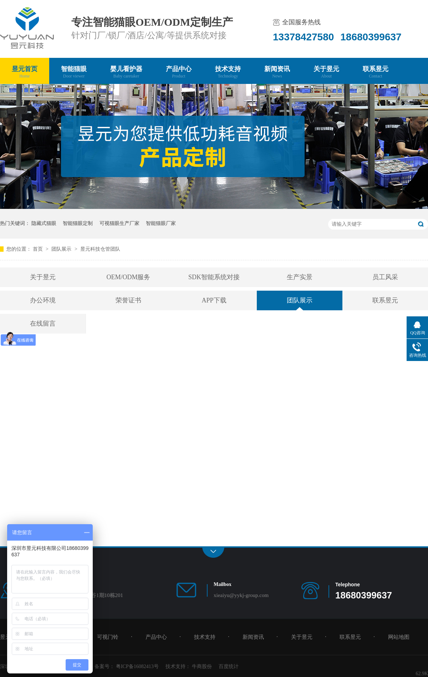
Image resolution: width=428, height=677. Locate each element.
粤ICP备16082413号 (137, 666)
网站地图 (398, 637)
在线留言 (43, 323)
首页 (38, 249)
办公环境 (43, 300)
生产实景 (299, 277)
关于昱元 (326, 72)
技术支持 (228, 72)
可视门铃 (107, 637)
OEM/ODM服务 (128, 277)
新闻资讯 (277, 72)
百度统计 (229, 666)
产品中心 (179, 72)
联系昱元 (375, 72)
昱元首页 (24, 72)
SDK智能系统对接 (214, 277)
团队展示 (62, 249)
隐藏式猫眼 (43, 223)
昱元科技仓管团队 (100, 249)
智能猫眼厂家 (161, 223)
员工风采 (385, 277)
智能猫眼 (74, 72)
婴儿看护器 (126, 72)
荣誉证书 (128, 300)
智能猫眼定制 (78, 223)
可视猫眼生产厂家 (119, 223)
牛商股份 (202, 666)
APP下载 (214, 300)
